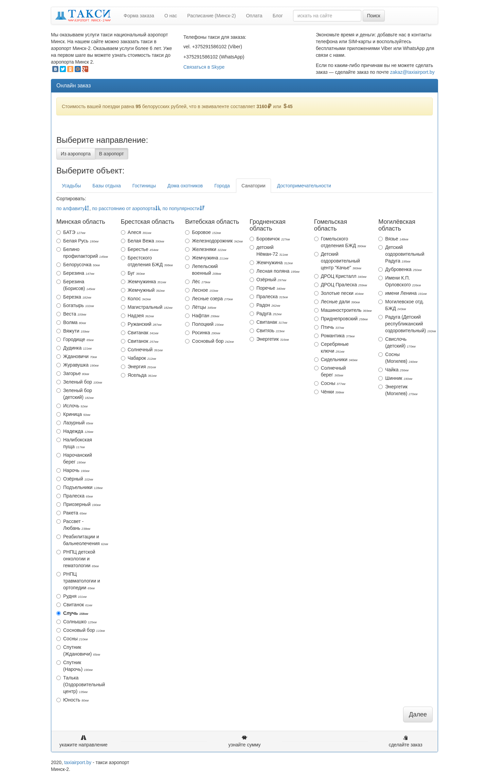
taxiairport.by (77, 762)
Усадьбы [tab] (71, 185)
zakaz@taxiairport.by (412, 72)
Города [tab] (222, 185)
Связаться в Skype (203, 67)
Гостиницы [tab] (144, 185)
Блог (278, 15)
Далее (418, 714)
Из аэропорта (76, 153)
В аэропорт (111, 153)
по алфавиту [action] (72, 208)
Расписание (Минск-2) (211, 15)
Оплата (254, 15)
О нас (170, 15)
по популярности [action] (183, 208)
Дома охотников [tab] (185, 185)
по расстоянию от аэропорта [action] (126, 208)
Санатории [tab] (253, 185)
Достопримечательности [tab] (304, 185)
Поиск (373, 15)
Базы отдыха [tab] (106, 185)
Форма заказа (139, 15)
